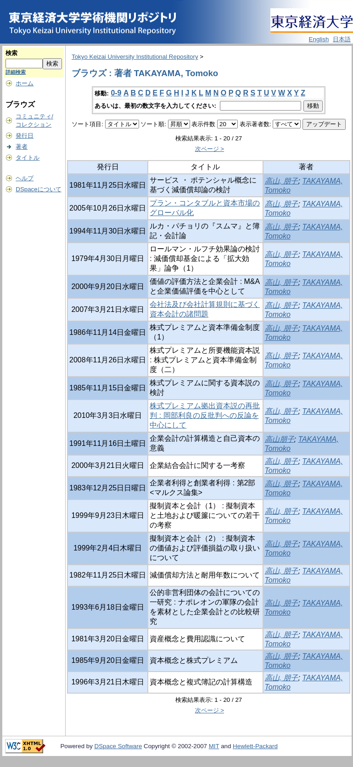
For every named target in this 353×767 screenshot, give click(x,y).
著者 (22, 146)
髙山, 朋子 (281, 204)
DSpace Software (118, 746)
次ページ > (209, 148)
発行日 (25, 135)
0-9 (116, 93)
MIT (214, 746)
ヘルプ (25, 178)
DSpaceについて (38, 189)
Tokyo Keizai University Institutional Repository (135, 56)
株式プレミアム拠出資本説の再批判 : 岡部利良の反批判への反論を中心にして (205, 415)
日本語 (342, 39)
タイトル (27, 157)
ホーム (25, 83)
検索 (11, 53)
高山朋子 (279, 439)
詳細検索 (16, 72)
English (319, 39)
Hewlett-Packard (255, 746)
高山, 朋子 (281, 181)
